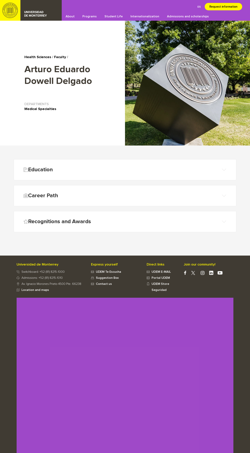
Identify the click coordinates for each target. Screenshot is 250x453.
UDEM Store (160, 283)
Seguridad (159, 289)
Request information (223, 6)
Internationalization (144, 16)
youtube (220, 272)
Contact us (104, 283)
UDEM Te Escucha (108, 271)
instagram (202, 272)
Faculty (60, 57)
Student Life (113, 16)
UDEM (31, 10)
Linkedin (211, 272)
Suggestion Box (107, 277)
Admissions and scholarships (188, 16)
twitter (193, 272)
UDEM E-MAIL (161, 271)
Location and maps (35, 289)
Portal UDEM (161, 277)
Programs (89, 16)
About (70, 16)
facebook (185, 272)
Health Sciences (37, 57)
